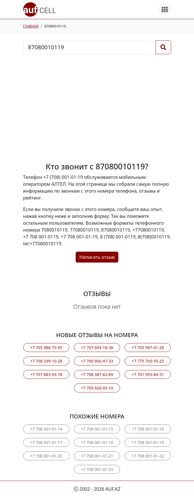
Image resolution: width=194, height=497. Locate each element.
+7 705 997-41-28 (148, 347)
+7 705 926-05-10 (97, 388)
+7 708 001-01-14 (46, 429)
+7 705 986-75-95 (46, 347)
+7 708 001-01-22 (148, 456)
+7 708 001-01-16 (148, 429)
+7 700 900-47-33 (97, 361)
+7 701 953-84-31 (148, 374)
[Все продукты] (164, 9)
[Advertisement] (97, 108)
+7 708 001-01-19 (148, 442)
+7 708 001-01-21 (97, 456)
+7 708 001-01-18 (97, 442)
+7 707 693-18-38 (97, 347)
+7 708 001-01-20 (46, 456)
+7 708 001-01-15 (97, 429)
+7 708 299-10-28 (46, 361)
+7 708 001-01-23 (97, 469)
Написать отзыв (97, 257)
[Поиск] (163, 47)
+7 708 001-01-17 (46, 442)
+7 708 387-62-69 (97, 374)
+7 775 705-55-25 (148, 361)
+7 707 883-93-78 (46, 374)
